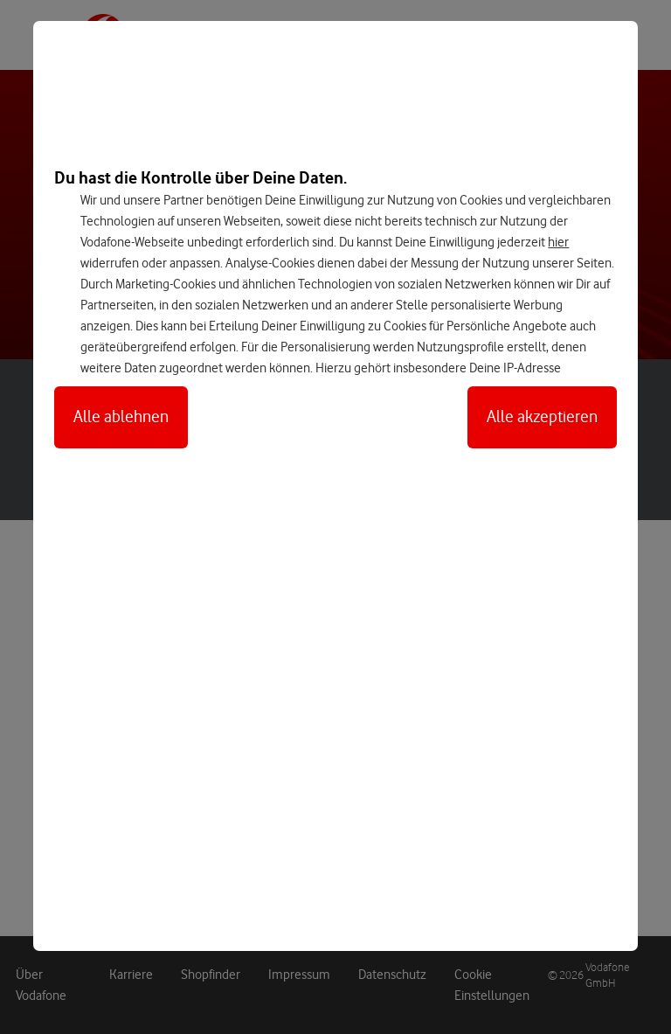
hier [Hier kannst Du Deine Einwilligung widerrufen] (558, 242)
